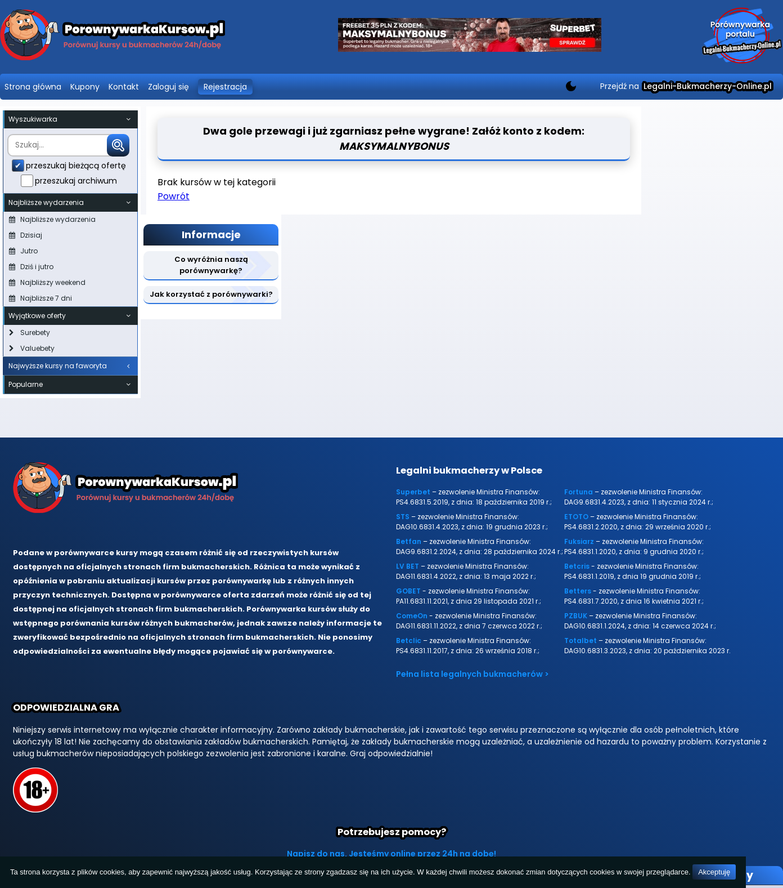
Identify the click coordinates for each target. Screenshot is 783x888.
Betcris (577, 566)
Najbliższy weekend (47, 282)
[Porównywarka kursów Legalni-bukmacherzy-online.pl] (112, 37)
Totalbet (580, 640)
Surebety (29, 332)
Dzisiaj (25, 235)
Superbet (413, 492)
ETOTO (576, 516)
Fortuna (578, 492)
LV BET (407, 566)
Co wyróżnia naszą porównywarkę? (211, 265)
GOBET (408, 591)
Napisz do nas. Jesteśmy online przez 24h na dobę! (391, 853)
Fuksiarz (579, 541)
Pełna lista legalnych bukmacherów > (472, 674)
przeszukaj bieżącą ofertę (76, 165)
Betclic (408, 640)
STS (403, 516)
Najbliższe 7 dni (40, 298)
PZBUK (575, 616)
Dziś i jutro (31, 266)
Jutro (23, 251)
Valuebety (32, 348)
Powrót (174, 196)
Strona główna (32, 86)
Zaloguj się (168, 86)
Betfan (408, 541)
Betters (577, 591)
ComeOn (412, 616)
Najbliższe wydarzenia (52, 219)
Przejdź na (686, 86)
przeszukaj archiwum (76, 180)
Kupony (85, 86)
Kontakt (124, 86)
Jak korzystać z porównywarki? (211, 294)
